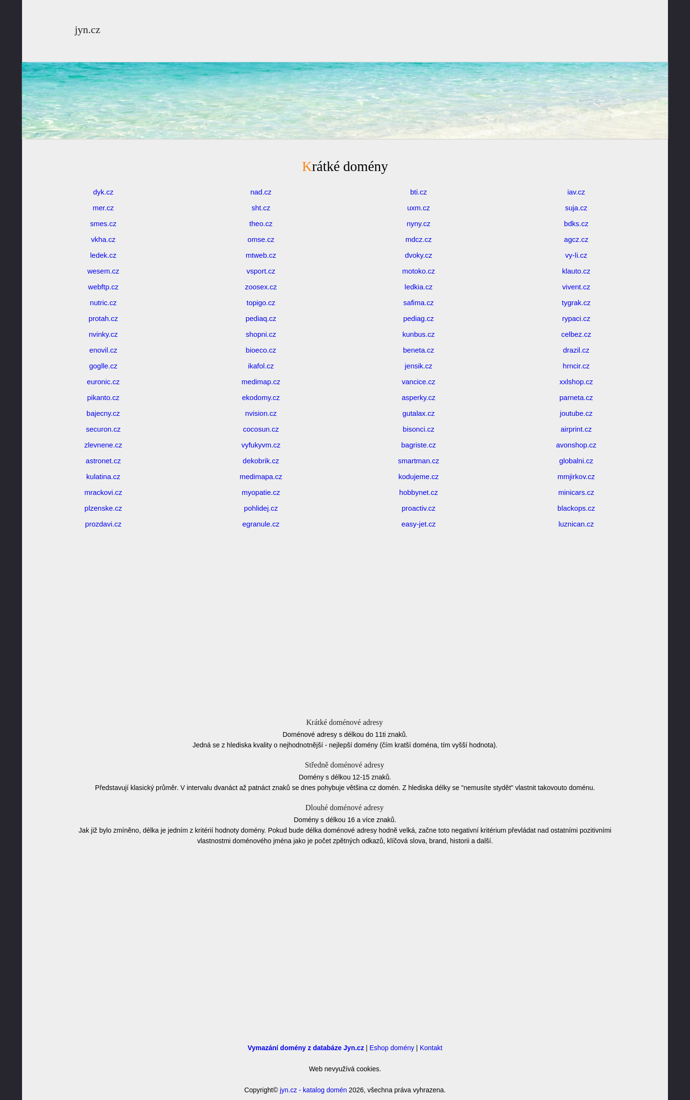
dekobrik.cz (261, 461)
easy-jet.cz (419, 524)
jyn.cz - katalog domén (313, 1090)
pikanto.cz (103, 397)
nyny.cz (419, 223)
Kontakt (431, 1048)
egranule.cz (261, 524)
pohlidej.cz (261, 508)
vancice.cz (418, 382)
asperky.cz (419, 397)
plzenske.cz (103, 508)
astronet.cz (103, 461)
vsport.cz (260, 271)
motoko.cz (418, 271)
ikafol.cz (261, 366)
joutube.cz (576, 413)
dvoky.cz (418, 255)
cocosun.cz (261, 429)
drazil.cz (576, 350)
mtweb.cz (261, 255)
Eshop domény (391, 1048)
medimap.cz (261, 382)
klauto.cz (576, 271)
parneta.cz (576, 397)
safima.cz (418, 302)
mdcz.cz (418, 239)
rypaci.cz (576, 318)
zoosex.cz (261, 287)
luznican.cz (576, 524)
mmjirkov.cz (576, 476)
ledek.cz (103, 255)
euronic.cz (103, 382)
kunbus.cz (418, 334)
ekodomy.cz (261, 397)
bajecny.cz (103, 413)
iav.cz (576, 192)
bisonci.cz (419, 429)
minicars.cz (576, 492)
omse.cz (261, 239)
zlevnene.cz (103, 445)
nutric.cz (103, 302)
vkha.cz (103, 239)
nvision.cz (261, 413)
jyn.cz (87, 29)
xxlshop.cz (576, 382)
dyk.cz (103, 192)
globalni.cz (576, 461)
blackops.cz (576, 508)
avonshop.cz (576, 445)
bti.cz (418, 192)
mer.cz (103, 208)
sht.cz (261, 208)
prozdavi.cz (103, 524)
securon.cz (103, 429)
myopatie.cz (261, 492)
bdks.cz (576, 223)
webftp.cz (103, 287)
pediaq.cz (260, 318)
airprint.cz (576, 429)
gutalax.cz (418, 413)
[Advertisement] (345, 124)
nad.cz (260, 192)
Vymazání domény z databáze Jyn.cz (306, 1048)
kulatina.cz (103, 476)
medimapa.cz (261, 476)
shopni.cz (261, 334)
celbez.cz (576, 334)
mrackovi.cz (103, 492)
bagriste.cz (418, 445)
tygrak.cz (576, 302)
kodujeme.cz (418, 476)
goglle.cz (103, 366)
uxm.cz (418, 208)
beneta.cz (418, 350)
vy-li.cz (576, 255)
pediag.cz (418, 318)
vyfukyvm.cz (261, 445)
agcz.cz (576, 239)
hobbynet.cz (418, 492)
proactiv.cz (419, 508)
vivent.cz (576, 287)
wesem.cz (103, 271)
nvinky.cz (103, 334)
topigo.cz (260, 302)
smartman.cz (418, 461)
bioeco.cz (261, 350)
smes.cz (103, 223)
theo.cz (260, 223)
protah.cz (103, 318)
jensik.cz (419, 366)
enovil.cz (103, 350)
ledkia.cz (418, 287)
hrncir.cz (576, 366)
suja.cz (576, 208)
